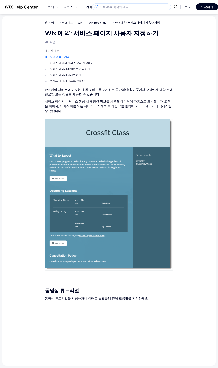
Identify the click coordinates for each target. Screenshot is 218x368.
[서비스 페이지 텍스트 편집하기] (69, 80)
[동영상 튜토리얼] (69, 57)
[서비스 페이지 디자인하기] (69, 74)
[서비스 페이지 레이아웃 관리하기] (69, 69)
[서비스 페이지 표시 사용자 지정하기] (69, 63)
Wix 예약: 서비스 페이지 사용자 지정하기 (140, 22)
